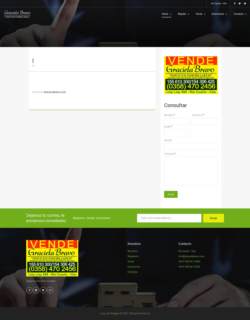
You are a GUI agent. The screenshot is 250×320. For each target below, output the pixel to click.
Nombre (168, 115)
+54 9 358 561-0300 (189, 261)
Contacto (239, 14)
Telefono (197, 115)
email (167, 127)
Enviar (213, 218)
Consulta (169, 154)
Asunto (168, 140)
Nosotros (133, 251)
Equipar (115, 313)
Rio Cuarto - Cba (187, 251)
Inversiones (218, 14)
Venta (199, 14)
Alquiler (182, 14)
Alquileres (133, 256)
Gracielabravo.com (55, 92)
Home (165, 14)
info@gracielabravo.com (191, 256)
